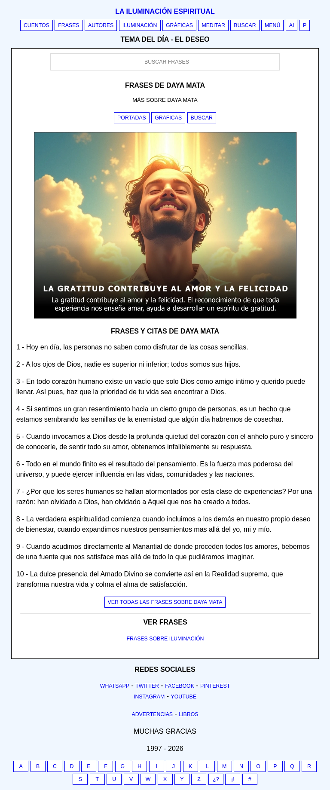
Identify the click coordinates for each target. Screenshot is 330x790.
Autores (100, 25)
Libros (188, 714)
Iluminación (139, 25)
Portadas (131, 118)
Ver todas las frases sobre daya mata (165, 602)
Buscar (245, 25)
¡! (233, 779)
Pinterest (215, 686)
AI (291, 25)
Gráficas (179, 25)
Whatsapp (114, 686)
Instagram (149, 697)
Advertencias (152, 714)
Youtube (183, 697)
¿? (216, 779)
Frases (68, 25)
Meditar (213, 25)
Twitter (147, 686)
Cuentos (36, 25)
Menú (272, 25)
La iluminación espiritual (164, 11)
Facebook (179, 686)
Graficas (168, 118)
